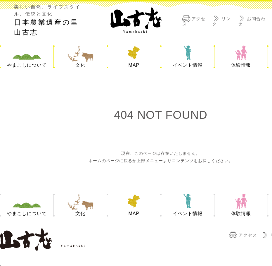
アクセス (247, 235)
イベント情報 (187, 65)
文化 (80, 65)
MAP (134, 65)
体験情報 (241, 65)
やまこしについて (27, 65)
